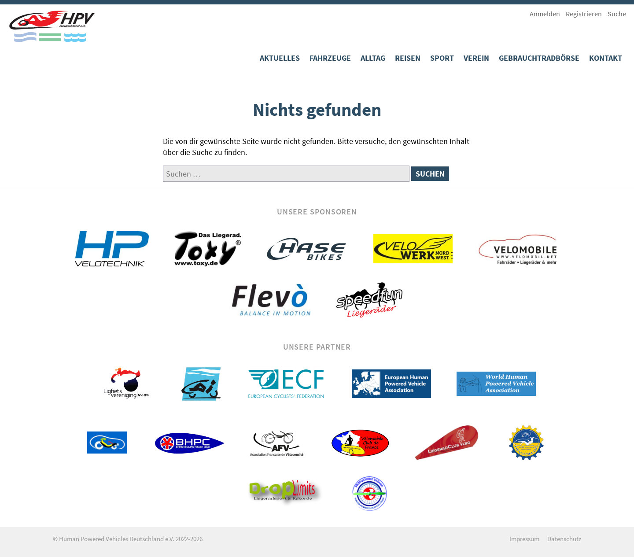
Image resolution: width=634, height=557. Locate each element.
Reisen (407, 58)
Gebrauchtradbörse (539, 58)
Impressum (524, 539)
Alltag (373, 58)
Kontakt (605, 58)
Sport (442, 58)
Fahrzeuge (330, 58)
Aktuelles (280, 58)
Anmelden (545, 13)
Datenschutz (564, 539)
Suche (617, 13)
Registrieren (584, 13)
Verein (476, 58)
